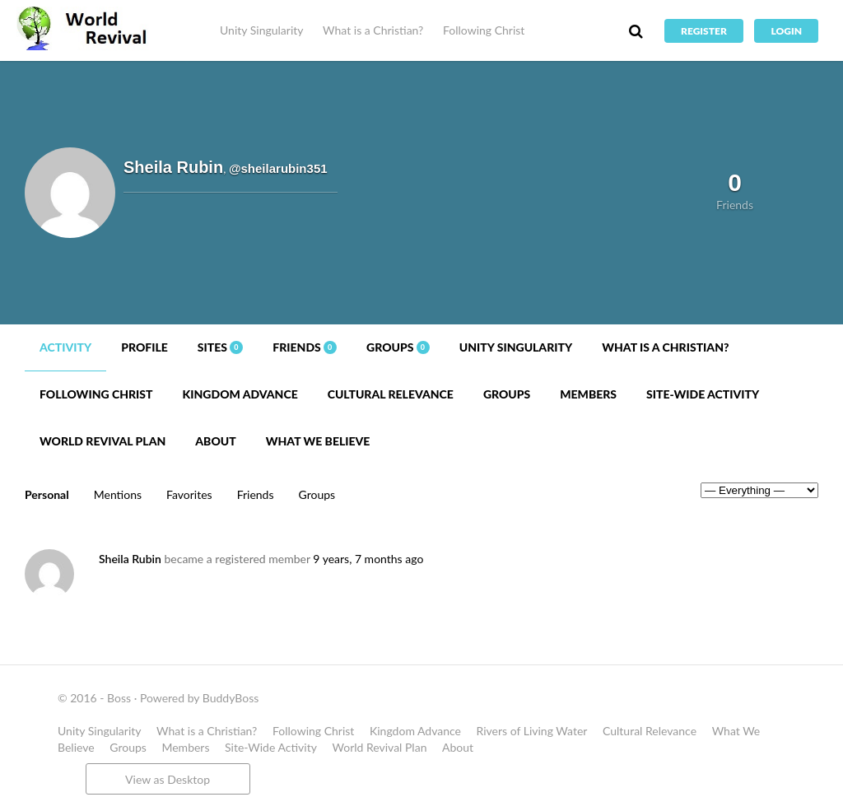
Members (588, 394)
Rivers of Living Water (532, 731)
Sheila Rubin (130, 559)
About (215, 441)
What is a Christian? (373, 30)
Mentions (118, 494)
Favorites (189, 494)
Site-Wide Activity (702, 394)
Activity (65, 347)
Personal (47, 494)
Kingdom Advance (240, 394)
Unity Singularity (261, 30)
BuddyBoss (230, 698)
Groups (398, 347)
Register (704, 31)
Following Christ (483, 30)
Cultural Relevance (391, 394)
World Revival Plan (102, 441)
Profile (144, 347)
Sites (221, 347)
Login (786, 31)
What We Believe (318, 441)
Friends (304, 347)
